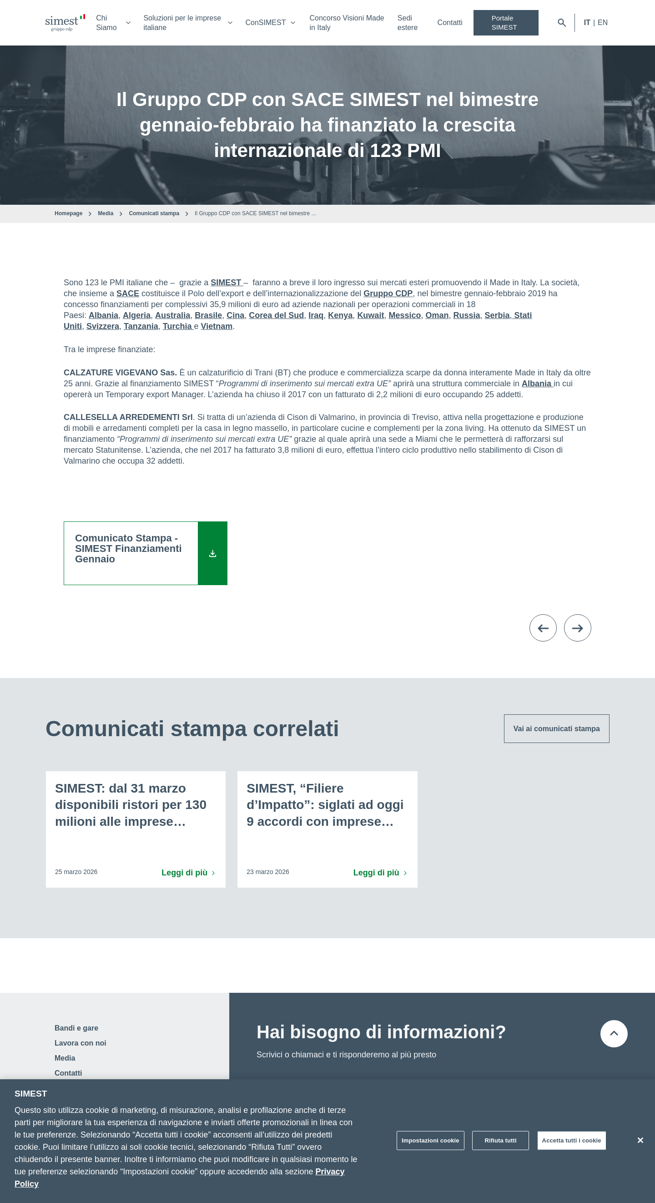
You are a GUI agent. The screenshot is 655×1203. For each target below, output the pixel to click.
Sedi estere (408, 22)
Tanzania (141, 326)
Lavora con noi (80, 1043)
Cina (235, 315)
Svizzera (102, 326)
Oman (436, 315)
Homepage (68, 213)
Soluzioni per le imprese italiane (182, 22)
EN (603, 22)
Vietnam (216, 326)
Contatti (450, 22)
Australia (172, 315)
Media (105, 213)
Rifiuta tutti (501, 1143)
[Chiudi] (640, 1143)
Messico (404, 315)
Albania (103, 315)
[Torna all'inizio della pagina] (614, 1033)
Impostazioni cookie (430, 1143)
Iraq (315, 315)
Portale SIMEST (504, 22)
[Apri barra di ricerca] (562, 23)
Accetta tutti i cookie (571, 1143)
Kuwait (370, 315)
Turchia (178, 326)
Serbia (497, 315)
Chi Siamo (106, 22)
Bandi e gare (76, 1028)
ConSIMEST (266, 22)
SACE (127, 293)
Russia (466, 315)
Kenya (340, 315)
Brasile (208, 315)
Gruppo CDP (388, 293)
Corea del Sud (276, 315)
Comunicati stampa (154, 213)
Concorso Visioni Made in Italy (346, 22)
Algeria (137, 315)
